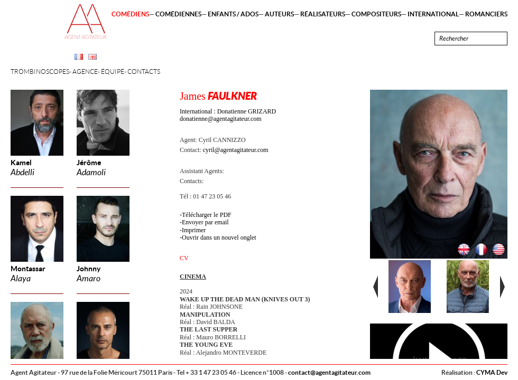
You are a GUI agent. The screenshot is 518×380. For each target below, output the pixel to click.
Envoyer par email (205, 222)
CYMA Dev (491, 372)
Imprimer (194, 230)
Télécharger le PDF (207, 214)
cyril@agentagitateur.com (236, 150)
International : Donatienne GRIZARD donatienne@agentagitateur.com (228, 115)
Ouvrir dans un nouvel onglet (219, 237)
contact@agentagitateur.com (329, 372)
